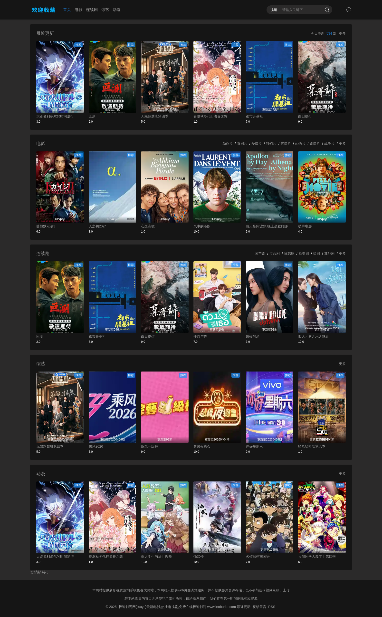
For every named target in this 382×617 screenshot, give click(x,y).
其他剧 (329, 253)
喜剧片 (242, 144)
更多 (342, 33)
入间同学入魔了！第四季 (317, 556)
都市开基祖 (254, 116)
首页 (67, 10)
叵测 (92, 116)
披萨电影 (305, 226)
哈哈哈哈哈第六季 (311, 446)
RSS (271, 607)
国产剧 (260, 253)
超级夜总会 (201, 446)
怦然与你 (200, 336)
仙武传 (198, 556)
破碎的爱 (252, 336)
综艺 (105, 10)
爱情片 (256, 144)
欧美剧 (304, 253)
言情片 (286, 144)
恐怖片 (300, 144)
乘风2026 (96, 446)
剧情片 (315, 144)
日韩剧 (289, 253)
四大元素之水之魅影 (313, 336)
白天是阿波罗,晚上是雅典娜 (267, 226)
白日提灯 (305, 116)
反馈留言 (259, 607)
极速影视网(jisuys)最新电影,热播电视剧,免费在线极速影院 (162, 607)
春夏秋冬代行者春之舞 (210, 116)
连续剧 (92, 10)
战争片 (329, 144)
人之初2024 (97, 226)
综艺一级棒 (149, 446)
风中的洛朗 (201, 226)
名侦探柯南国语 (258, 556)
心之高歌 (148, 226)
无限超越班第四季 (154, 116)
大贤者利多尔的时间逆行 (55, 116)
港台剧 (274, 253)
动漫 (117, 10)
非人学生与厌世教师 (156, 556)
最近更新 (243, 607)
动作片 (227, 144)
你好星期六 (254, 446)
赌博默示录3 (45, 226)
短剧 (316, 253)
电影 (78, 10)
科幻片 (271, 144)
